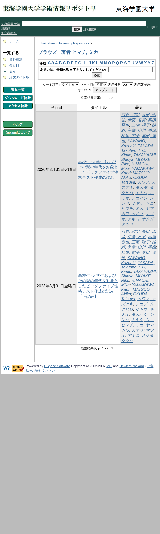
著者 (13, 71)
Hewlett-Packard (132, 366)
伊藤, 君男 (137, 120)
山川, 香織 (147, 130)
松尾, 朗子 (130, 136)
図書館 (5, 28)
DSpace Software (57, 366)
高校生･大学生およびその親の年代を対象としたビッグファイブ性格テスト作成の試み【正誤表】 (98, 286)
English (153, 27)
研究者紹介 (9, 33)
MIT (109, 366)
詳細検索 (90, 29)
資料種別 (16, 59)
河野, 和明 (130, 115)
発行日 (14, 65)
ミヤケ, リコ (143, 203)
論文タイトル (19, 77)
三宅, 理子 (141, 125)
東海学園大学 (10, 24)
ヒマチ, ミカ (132, 208)
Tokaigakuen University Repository (63, 43)
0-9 (51, 63)
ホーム (14, 41)
